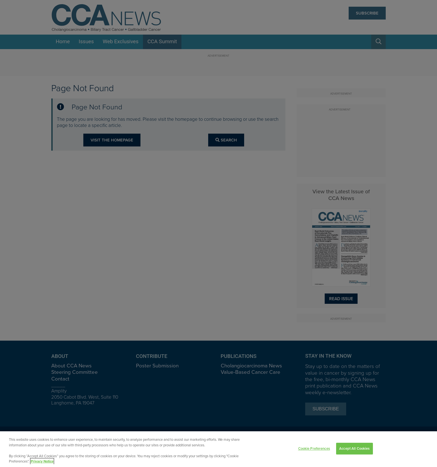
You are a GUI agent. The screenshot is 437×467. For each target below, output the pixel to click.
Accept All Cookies (354, 449)
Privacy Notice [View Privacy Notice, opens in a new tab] (42, 461)
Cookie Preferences (314, 449)
